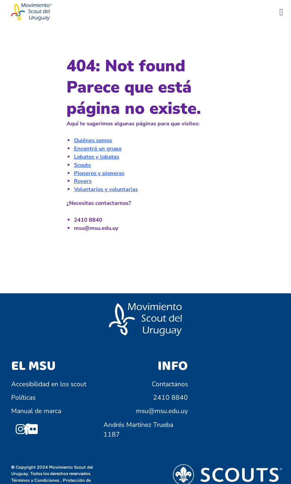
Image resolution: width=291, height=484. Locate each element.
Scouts (82, 165)
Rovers (83, 181)
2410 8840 (170, 397)
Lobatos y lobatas (96, 156)
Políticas (23, 397)
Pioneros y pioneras (99, 173)
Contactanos (170, 384)
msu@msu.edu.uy (162, 410)
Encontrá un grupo (97, 148)
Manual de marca (36, 410)
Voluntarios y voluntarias (106, 189)
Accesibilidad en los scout (48, 384)
